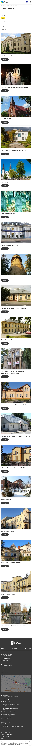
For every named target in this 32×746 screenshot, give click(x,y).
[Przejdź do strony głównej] (16, 643)
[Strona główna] (1, 5)
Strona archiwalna (4, 672)
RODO (2, 738)
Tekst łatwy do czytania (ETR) (6, 734)
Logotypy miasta (4, 670)
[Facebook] (25, 649)
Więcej (5, 59)
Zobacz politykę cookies (18, 744)
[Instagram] (28, 649)
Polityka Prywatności (5, 736)
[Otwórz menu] (30, 2)
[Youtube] (30, 649)
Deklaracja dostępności (5, 732)
